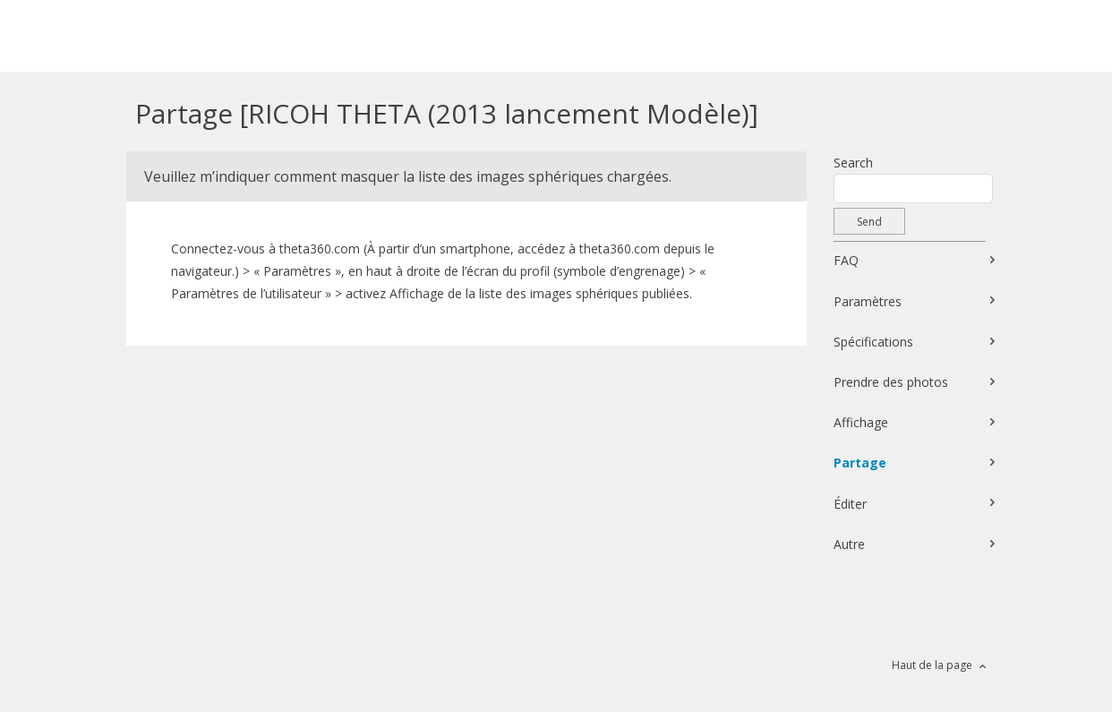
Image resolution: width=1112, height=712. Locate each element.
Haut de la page (932, 665)
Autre (849, 544)
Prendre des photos (891, 381)
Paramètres (868, 301)
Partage (860, 462)
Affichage (861, 422)
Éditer (850, 503)
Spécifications (873, 341)
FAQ (846, 260)
